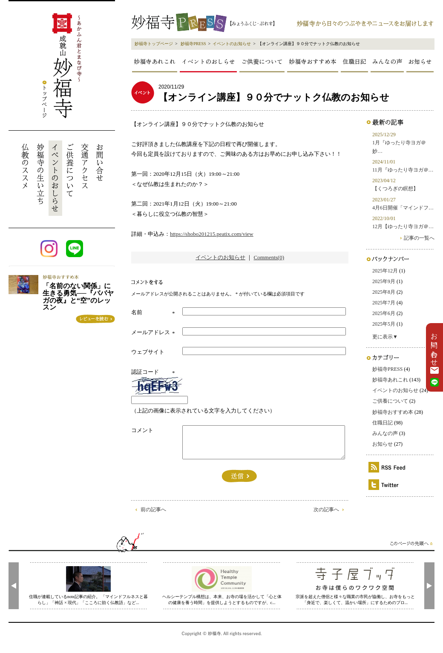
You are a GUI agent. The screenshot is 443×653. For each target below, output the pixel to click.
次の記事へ (326, 510)
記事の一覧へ (419, 238)
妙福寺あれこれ (154, 61)
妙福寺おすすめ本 (313, 61)
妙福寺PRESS (193, 43)
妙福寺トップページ (154, 43)
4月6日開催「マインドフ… (403, 208)
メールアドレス (150, 332)
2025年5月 (383, 324)
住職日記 (354, 61)
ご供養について (262, 61)
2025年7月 (383, 303)
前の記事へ (153, 510)
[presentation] (14, 585)
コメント (142, 430)
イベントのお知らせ (232, 43)
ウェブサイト (147, 352)
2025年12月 (385, 271)
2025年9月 (383, 281)
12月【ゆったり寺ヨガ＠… (403, 226)
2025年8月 (383, 292)
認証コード (145, 372)
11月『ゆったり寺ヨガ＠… (403, 170)
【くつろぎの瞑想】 (395, 189)
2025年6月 (383, 313)
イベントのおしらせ (208, 61)
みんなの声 (387, 61)
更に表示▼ (385, 337)
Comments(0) (269, 257)
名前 (136, 312)
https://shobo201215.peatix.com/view (211, 234)
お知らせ (420, 61)
